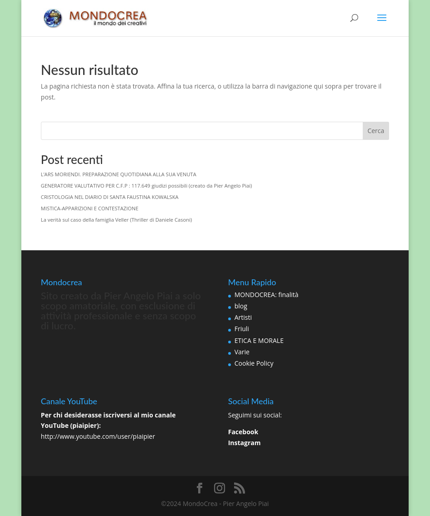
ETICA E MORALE (259, 340)
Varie (242, 351)
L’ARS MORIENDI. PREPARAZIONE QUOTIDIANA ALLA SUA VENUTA (118, 174)
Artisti (243, 317)
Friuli (242, 328)
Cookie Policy (254, 363)
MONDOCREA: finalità (267, 294)
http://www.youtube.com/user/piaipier (98, 436)
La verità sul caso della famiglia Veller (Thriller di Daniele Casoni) (116, 219)
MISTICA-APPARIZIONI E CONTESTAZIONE (90, 208)
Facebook (243, 431)
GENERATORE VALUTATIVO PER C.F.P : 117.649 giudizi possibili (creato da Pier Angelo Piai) (146, 185)
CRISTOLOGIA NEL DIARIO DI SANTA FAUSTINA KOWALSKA (110, 197)
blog (241, 306)
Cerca (375, 130)
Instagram (244, 442)
